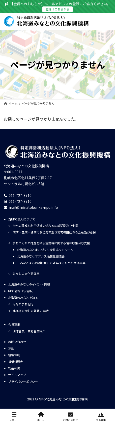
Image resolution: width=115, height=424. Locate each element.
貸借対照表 (15, 361)
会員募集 (14, 324)
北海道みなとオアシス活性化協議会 (41, 256)
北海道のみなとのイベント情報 (29, 284)
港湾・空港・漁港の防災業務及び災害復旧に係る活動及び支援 (54, 232)
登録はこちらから (57, 9)
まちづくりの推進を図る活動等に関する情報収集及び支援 (51, 243)
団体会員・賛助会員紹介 (29, 331)
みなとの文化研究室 (26, 274)
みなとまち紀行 (23, 304)
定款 (11, 348)
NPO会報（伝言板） (21, 291)
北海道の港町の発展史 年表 (31, 311)
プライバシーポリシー (23, 381)
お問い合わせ (17, 342)
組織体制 (14, 355)
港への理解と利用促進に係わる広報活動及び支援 (45, 226)
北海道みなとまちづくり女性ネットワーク (45, 249)
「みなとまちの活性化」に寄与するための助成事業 (51, 263)
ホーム (41, 417)
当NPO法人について (21, 219)
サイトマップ (17, 375)
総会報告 (14, 368)
